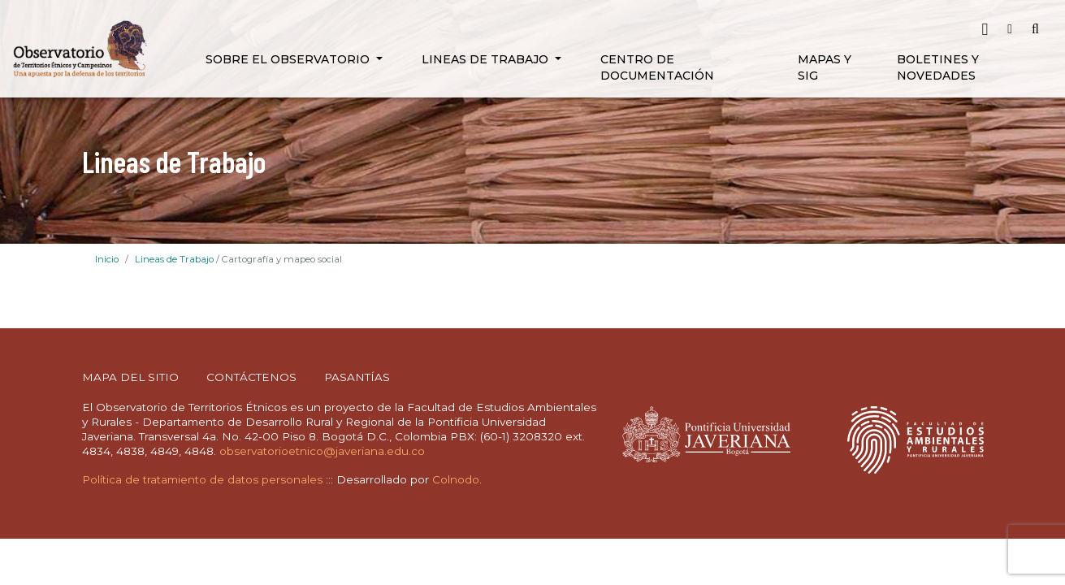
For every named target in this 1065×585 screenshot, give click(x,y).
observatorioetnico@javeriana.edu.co (322, 450)
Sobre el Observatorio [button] (289, 59)
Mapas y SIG (824, 67)
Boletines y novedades (938, 67)
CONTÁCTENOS (251, 377)
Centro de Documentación (657, 67)
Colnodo (455, 479)
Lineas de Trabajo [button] (487, 59)
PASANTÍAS (357, 377)
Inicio (107, 259)
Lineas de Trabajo (174, 259)
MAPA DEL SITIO (130, 377)
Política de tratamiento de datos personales (202, 479)
